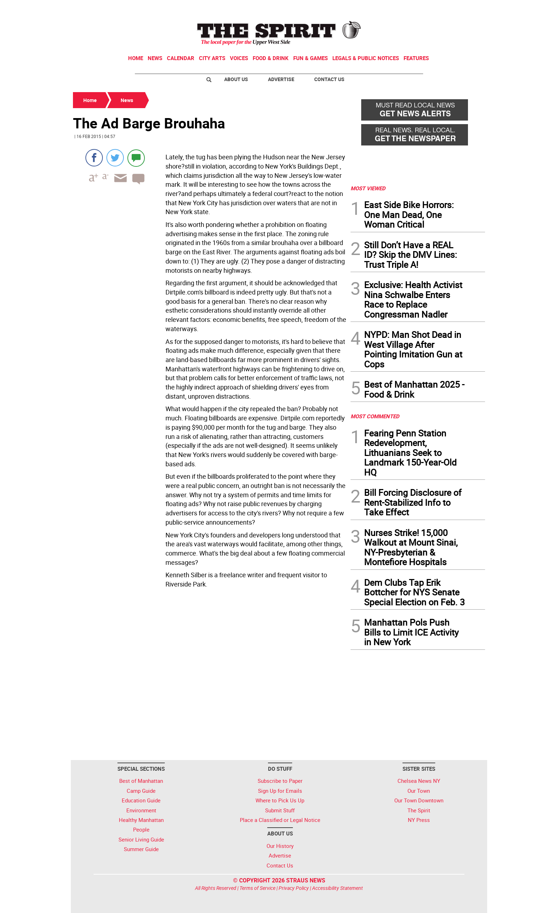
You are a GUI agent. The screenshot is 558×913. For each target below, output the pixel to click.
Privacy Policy (294, 888)
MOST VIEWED (368, 188)
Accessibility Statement (337, 888)
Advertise (281, 79)
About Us (236, 79)
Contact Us (329, 79)
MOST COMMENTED (375, 416)
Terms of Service (257, 888)
